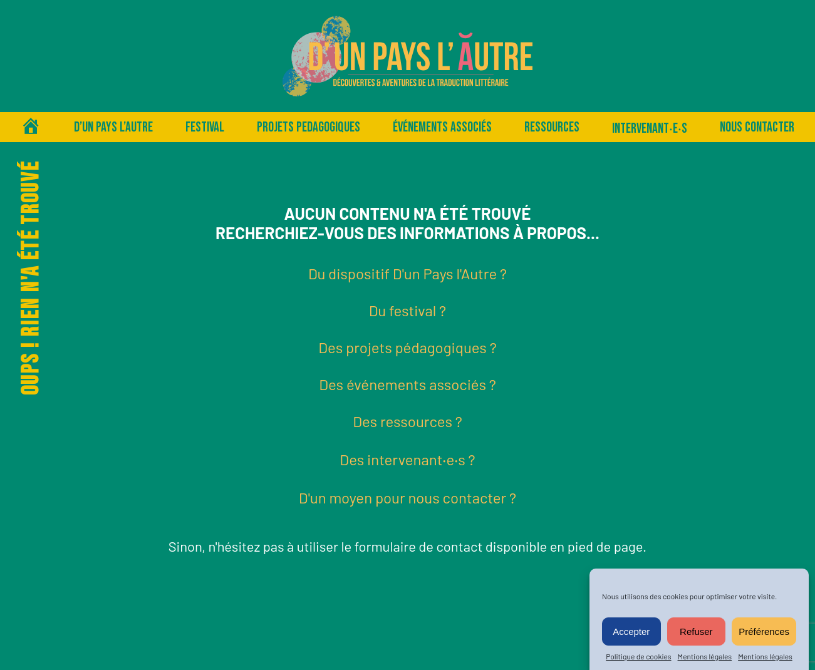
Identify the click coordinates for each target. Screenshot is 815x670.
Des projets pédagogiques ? (407, 347)
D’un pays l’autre (113, 127)
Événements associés (442, 127)
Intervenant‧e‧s (649, 128)
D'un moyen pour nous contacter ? (407, 497)
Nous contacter (757, 127)
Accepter (631, 631)
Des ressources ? (407, 421)
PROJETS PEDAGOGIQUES (308, 127)
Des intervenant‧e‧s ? (407, 459)
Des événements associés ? (407, 384)
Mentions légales (705, 656)
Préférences (764, 631)
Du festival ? (407, 310)
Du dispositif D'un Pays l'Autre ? (407, 273)
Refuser (696, 631)
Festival (204, 127)
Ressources (551, 127)
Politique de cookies (638, 656)
